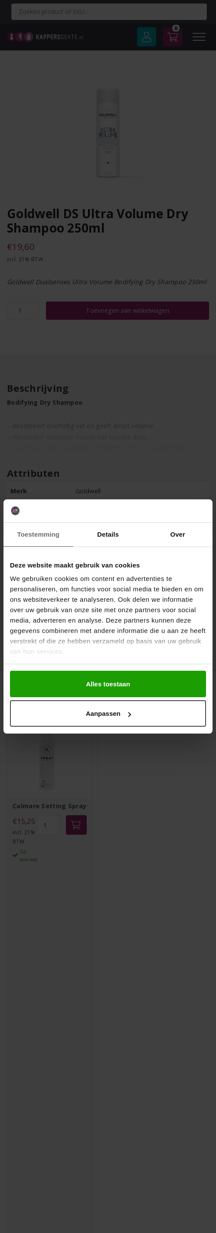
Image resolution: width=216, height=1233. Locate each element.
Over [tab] (177, 534)
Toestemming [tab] (38, 534)
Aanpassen (108, 713)
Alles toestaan (108, 684)
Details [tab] (108, 534)
